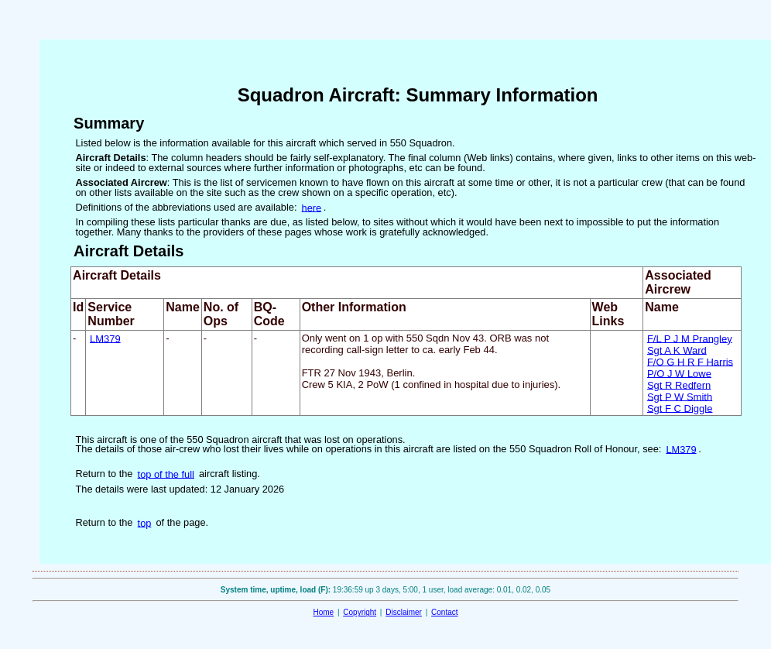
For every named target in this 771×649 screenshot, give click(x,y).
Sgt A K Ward (677, 349)
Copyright (359, 612)
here (312, 207)
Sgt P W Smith (679, 396)
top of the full (166, 473)
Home (323, 612)
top (145, 522)
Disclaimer (404, 612)
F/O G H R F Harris (690, 361)
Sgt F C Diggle (680, 408)
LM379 (105, 338)
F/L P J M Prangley (689, 338)
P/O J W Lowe (679, 373)
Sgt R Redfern (679, 384)
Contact (444, 612)
